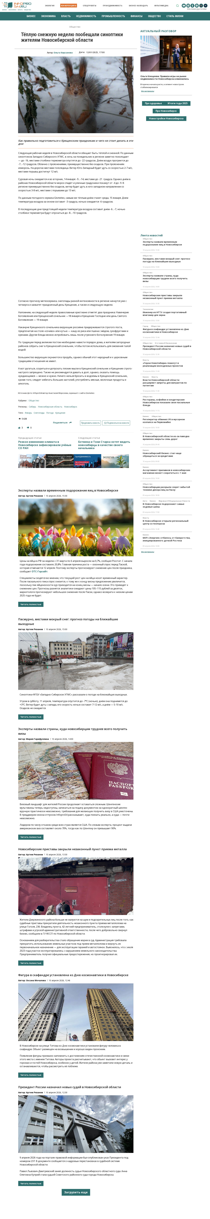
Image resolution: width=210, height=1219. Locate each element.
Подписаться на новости (116, 423)
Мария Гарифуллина (37, 739)
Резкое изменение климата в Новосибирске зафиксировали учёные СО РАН (44, 445)
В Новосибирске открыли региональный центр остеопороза (165, 522)
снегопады (39, 412)
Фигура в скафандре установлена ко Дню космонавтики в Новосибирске (73, 975)
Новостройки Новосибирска (166, 118)
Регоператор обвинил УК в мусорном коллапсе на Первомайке (164, 420)
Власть (146, 360)
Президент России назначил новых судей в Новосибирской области (69, 1087)
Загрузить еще (76, 1192)
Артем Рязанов (34, 495)
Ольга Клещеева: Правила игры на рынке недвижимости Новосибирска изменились (164, 77)
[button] (177, 5)
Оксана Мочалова (36, 980)
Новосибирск (70, 406)
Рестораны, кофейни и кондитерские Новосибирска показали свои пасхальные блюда (166, 402)
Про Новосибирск (166, 110)
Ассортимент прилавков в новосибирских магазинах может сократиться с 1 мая (166, 471)
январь (28, 412)
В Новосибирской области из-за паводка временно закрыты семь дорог (166, 437)
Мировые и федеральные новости (174, 501)
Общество (74, 27)
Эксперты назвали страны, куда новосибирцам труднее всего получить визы (165, 278)
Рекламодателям (196, 9)
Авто (145, 501)
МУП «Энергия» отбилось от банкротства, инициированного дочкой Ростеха (166, 539)
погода (50, 412)
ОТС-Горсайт (40, 571)
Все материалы (147, 91)
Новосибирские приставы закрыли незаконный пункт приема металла (72, 849)
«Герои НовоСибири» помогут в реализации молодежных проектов (163, 364)
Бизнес (146, 377)
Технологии (148, 309)
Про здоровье (153, 103)
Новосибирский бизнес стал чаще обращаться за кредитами (162, 454)
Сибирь (32, 406)
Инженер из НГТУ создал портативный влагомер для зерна (165, 313)
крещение (60, 412)
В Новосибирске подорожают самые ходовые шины (163, 505)
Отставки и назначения (166, 343)
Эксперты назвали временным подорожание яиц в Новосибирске (68, 490)
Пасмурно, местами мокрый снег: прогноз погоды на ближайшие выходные (166, 260)
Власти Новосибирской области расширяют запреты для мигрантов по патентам (165, 382)
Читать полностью (30, 604)
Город (145, 326)
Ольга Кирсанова (63, 52)
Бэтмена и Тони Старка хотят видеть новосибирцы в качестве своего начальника (104, 445)
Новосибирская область (50, 406)
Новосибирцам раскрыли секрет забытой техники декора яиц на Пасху (166, 488)
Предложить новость (90, 423)
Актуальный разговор (158, 31)
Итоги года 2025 (178, 103)
